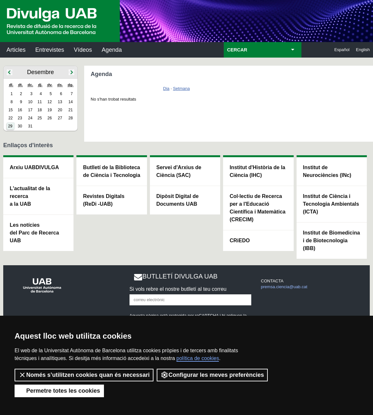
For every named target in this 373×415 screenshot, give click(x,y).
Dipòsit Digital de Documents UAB (177, 200)
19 (50, 110)
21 (70, 110)
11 (40, 102)
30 (20, 126)
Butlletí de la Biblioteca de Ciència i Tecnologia (111, 171)
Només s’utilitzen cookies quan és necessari (84, 375)
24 (30, 118)
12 (50, 102)
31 (30, 126)
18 (40, 110)
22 (10, 118)
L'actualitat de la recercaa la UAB (30, 196)
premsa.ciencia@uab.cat (284, 286)
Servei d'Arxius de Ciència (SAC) (178, 171)
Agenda (112, 50)
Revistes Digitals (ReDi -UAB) (103, 200)
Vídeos (83, 50)
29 (10, 126)
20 (60, 110)
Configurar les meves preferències (212, 375)
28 (70, 118)
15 (10, 110)
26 (50, 118)
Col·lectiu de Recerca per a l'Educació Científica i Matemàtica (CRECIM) (258, 207)
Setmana (181, 88)
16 (20, 110)
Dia (166, 88)
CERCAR (237, 49)
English (363, 49)
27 (60, 118)
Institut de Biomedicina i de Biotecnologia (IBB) (331, 240)
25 (40, 118)
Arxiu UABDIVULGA (34, 167)
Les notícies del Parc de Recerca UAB (34, 232)
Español (341, 49)
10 (30, 102)
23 (20, 118)
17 (30, 110)
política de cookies (197, 358)
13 (60, 102)
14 (70, 102)
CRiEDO (240, 240)
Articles (16, 50)
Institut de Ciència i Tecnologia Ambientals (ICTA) (331, 203)
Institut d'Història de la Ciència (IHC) (257, 171)
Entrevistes (49, 50)
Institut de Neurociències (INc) (327, 171)
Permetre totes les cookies (59, 391)
